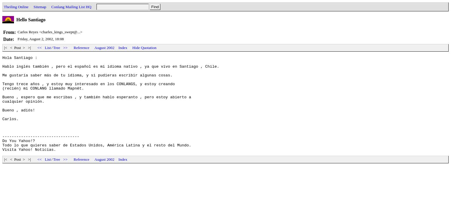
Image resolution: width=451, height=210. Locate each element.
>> (65, 48)
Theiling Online (16, 7)
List (48, 48)
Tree (56, 48)
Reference (82, 48)
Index (122, 48)
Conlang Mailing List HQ (71, 7)
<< (39, 48)
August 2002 (104, 48)
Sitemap (40, 7)
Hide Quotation (144, 48)
